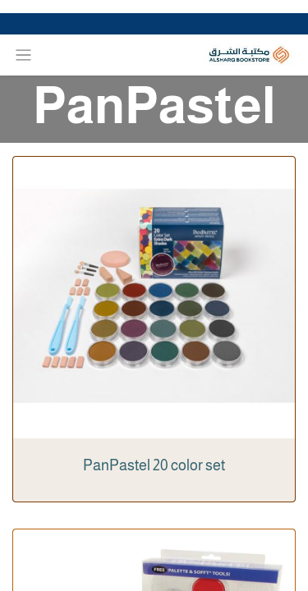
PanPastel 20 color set (154, 465)
